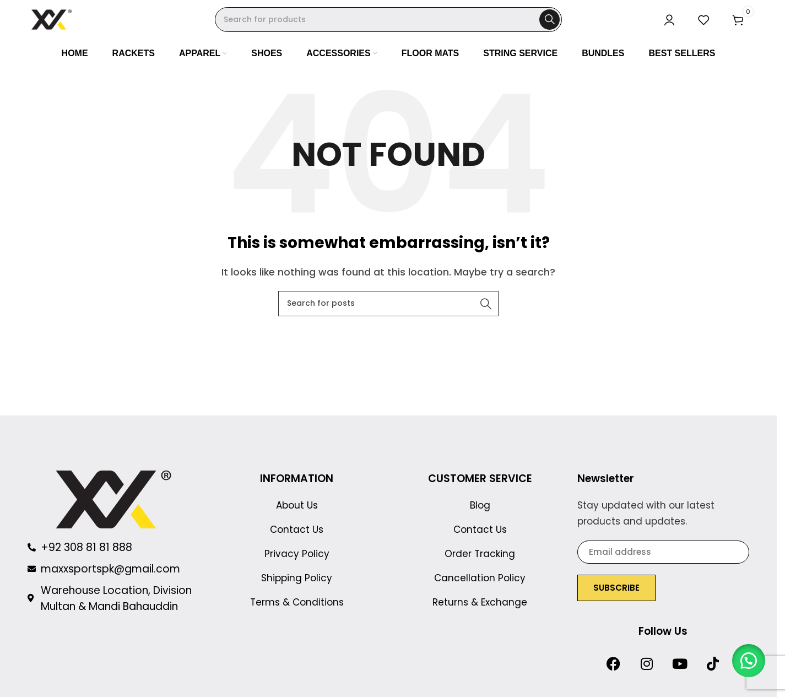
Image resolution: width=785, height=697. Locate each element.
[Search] (388, 22)
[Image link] (113, 503)
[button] (746, 658)
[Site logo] (55, 21)
